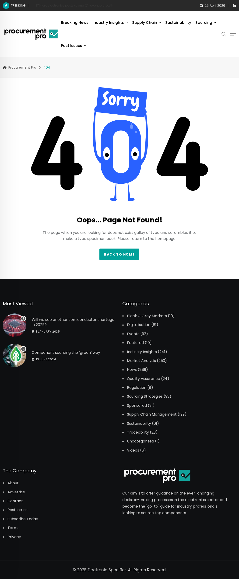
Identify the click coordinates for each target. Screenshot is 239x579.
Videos (133, 450)
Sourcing (203, 22)
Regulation (136, 387)
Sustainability (178, 22)
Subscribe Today (22, 519)
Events (133, 334)
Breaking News (74, 22)
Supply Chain (144, 22)
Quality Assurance (143, 378)
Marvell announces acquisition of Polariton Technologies (78, 5)
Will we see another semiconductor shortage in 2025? (73, 322)
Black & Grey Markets (147, 316)
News (132, 369)
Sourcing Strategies (145, 396)
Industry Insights (108, 22)
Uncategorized (140, 441)
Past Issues (71, 45)
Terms (13, 527)
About (13, 483)
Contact (15, 501)
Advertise (16, 492)
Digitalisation (138, 324)
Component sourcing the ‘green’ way (66, 352)
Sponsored (137, 405)
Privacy (14, 537)
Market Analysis (141, 360)
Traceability (138, 432)
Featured (135, 342)
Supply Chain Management (152, 414)
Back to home (119, 254)
